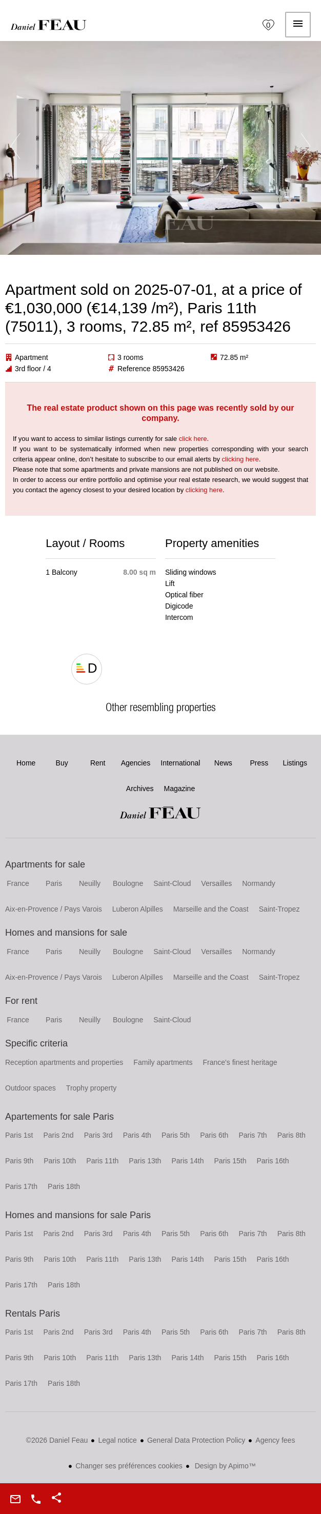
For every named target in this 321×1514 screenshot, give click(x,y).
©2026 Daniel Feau (57, 1440)
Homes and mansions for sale (66, 932)
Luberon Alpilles (137, 909)
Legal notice (117, 1440)
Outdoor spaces (30, 1088)
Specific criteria (36, 1043)
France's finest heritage (240, 1062)
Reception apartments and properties (64, 1062)
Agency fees (275, 1440)
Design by (224, 1466)
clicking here (240, 459)
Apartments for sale (45, 864)
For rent (21, 1001)
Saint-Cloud (172, 883)
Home (48, 24)
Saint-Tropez (279, 909)
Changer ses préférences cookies (129, 1466)
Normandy (258, 883)
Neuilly (90, 883)
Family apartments (162, 1062)
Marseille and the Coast (211, 909)
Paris (54, 883)
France (18, 883)
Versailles (216, 883)
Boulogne (128, 883)
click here (193, 438)
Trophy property (91, 1088)
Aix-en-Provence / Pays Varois (53, 909)
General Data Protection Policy (196, 1440)
